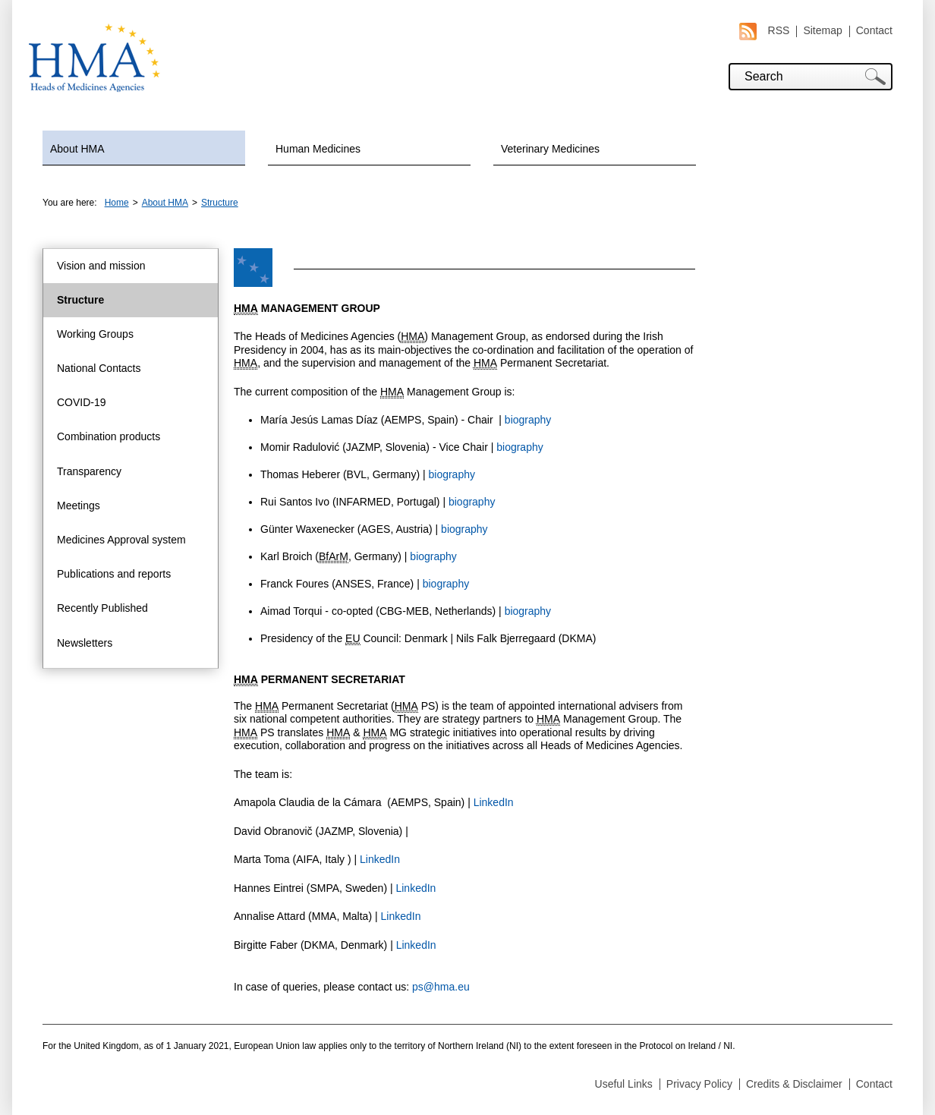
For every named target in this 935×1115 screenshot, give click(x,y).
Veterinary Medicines (550, 149)
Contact (874, 30)
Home (117, 202)
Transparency (89, 471)
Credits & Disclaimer (794, 1084)
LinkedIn (494, 802)
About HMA (77, 149)
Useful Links (624, 1084)
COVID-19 (81, 402)
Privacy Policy (699, 1084)
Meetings (78, 505)
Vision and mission (101, 266)
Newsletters (84, 643)
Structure (219, 202)
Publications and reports (114, 574)
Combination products (108, 436)
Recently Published (102, 608)
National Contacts (99, 368)
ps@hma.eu (441, 987)
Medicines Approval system (121, 540)
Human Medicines (317, 149)
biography (528, 420)
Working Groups (95, 334)
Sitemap (822, 30)
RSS (764, 31)
